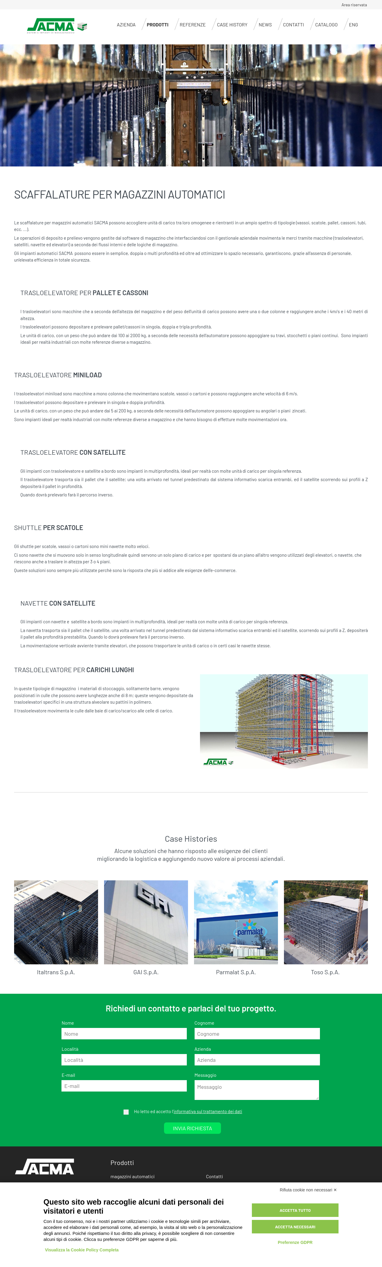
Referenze (193, 24)
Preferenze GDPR (295, 1242)
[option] (191, 105)
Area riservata (354, 4)
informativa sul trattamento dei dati (208, 1111)
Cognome (204, 1023)
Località (69, 1049)
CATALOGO (326, 24)
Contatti (293, 24)
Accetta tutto (295, 1210)
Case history (232, 24)
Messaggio (205, 1075)
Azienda (126, 24)
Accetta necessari (295, 1226)
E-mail (68, 1075)
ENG (353, 24)
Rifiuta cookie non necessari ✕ (308, 1190)
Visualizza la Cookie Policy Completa (82, 1250)
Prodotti (158, 24)
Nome (67, 1023)
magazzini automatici (133, 1176)
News (265, 24)
